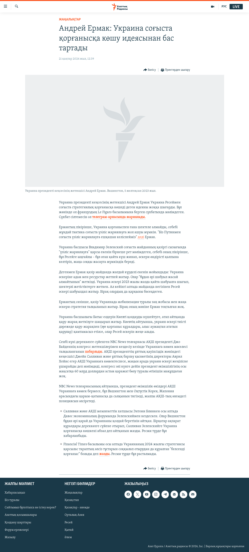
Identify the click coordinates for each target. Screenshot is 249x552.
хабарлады (93, 352)
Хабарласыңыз (15, 492)
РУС (224, 6)
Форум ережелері (17, 529)
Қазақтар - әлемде (77, 507)
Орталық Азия (74, 515)
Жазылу (10, 537)
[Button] (149, 70)
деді (141, 237)
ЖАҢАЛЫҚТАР (70, 19)
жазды (104, 454)
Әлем (68, 537)
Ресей (69, 522)
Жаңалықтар (73, 492)
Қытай (69, 529)
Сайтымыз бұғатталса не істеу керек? (30, 507)
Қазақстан (72, 500)
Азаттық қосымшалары (21, 515)
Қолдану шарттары (18, 522)
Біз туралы (12, 500)
